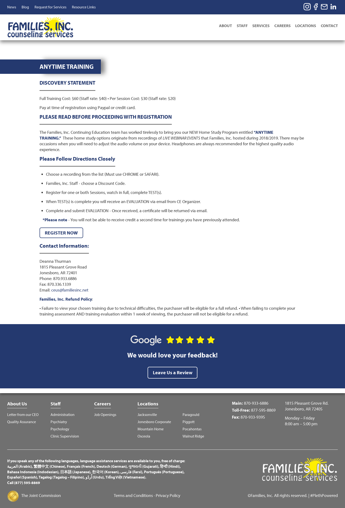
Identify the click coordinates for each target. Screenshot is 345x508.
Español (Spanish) (22, 475)
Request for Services (50, 7)
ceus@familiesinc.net (69, 288)
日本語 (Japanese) (75, 470)
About (224, 25)
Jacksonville (147, 413)
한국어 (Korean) (105, 470)
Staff (241, 25)
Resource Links (84, 7)
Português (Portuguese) (164, 470)
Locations (305, 25)
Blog (25, 7)
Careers (282, 25)
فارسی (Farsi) (131, 470)
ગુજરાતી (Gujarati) (143, 464)
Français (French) (81, 464)
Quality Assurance (21, 420)
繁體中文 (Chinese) (49, 464)
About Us (17, 402)
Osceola (144, 434)
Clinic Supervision (65, 434)
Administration (63, 413)
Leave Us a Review (172, 371)
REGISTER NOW (61, 231)
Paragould (191, 413)
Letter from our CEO (23, 413)
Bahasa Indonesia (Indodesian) (32, 470)
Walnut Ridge (193, 434)
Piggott (189, 420)
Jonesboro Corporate (154, 420)
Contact (329, 25)
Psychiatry (59, 420)
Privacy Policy (168, 494)
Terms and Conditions (133, 494)
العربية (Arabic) (19, 464)
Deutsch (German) (112, 464)
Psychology (60, 427)
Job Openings (105, 413)
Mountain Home (151, 427)
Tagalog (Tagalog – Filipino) (61, 475)
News (11, 7)
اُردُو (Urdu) (95, 475)
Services (260, 25)
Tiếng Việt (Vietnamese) (125, 475)
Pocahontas (192, 427)
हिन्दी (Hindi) (170, 464)
